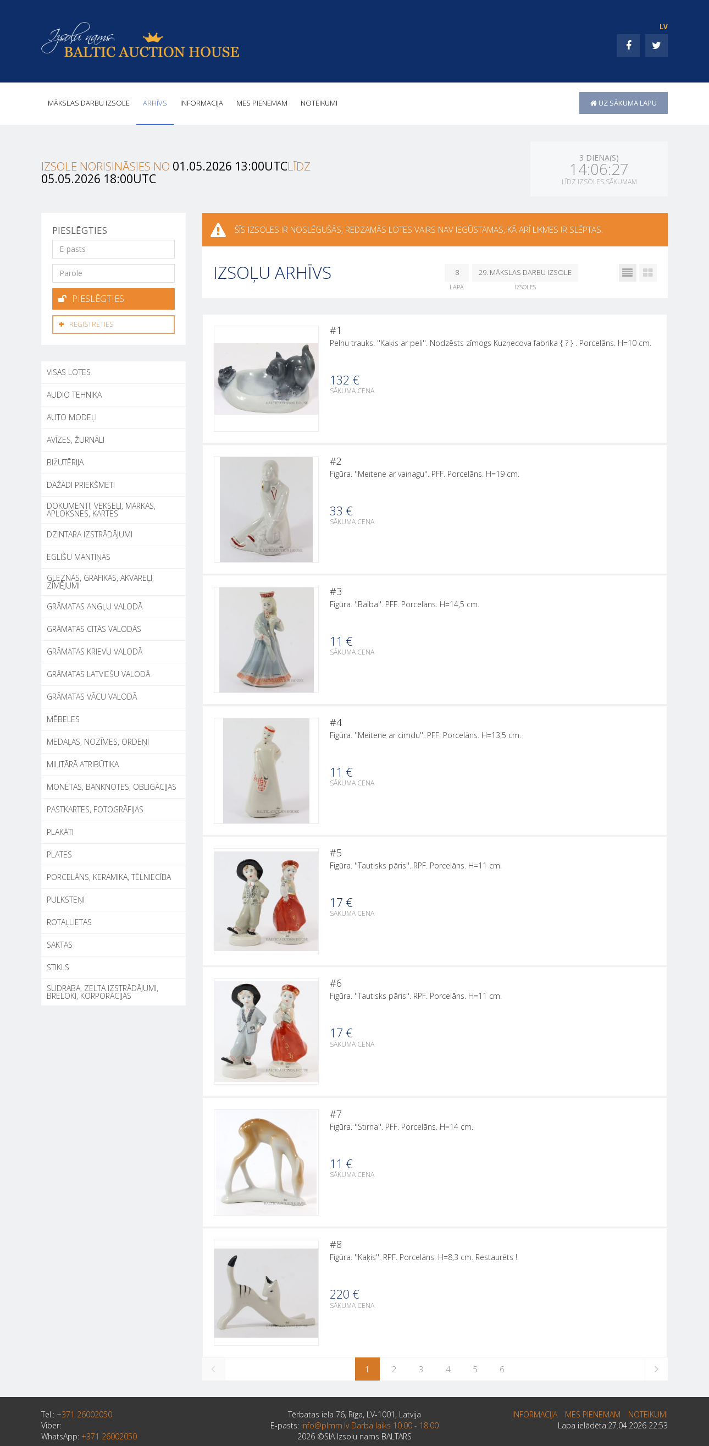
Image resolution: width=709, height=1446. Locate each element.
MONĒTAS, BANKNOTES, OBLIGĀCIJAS (111, 784)
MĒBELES (63, 717)
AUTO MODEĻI (72, 415)
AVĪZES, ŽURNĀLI (75, 437)
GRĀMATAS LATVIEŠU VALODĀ (98, 672)
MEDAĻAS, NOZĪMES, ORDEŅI (98, 739)
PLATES (59, 852)
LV (664, 26)
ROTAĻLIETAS (69, 920)
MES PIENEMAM (261, 103)
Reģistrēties (86, 322)
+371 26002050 (84, 1416)
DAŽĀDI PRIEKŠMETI (81, 482)
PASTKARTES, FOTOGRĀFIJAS (95, 807)
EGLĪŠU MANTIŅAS (78, 554)
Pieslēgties (91, 298)
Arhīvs (155, 103)
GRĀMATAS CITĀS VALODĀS (94, 627)
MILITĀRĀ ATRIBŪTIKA (83, 762)
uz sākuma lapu (623, 103)
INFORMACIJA (201, 103)
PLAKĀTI (60, 829)
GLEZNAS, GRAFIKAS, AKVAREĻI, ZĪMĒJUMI (100, 579)
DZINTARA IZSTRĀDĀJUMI (89, 532)
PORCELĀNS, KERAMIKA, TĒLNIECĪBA (109, 875)
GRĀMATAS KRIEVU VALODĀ (94, 649)
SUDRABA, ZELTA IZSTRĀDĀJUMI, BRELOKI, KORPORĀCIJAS (102, 990)
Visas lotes (69, 370)
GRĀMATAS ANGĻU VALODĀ (94, 604)
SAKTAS (60, 942)
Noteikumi (319, 103)
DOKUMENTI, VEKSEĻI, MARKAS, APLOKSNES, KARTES (101, 507)
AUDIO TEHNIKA (74, 392)
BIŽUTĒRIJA (65, 460)
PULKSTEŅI (66, 897)
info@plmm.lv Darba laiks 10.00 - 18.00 (370, 1427)
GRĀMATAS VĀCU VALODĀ (92, 694)
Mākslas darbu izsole (89, 103)
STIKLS (58, 965)
